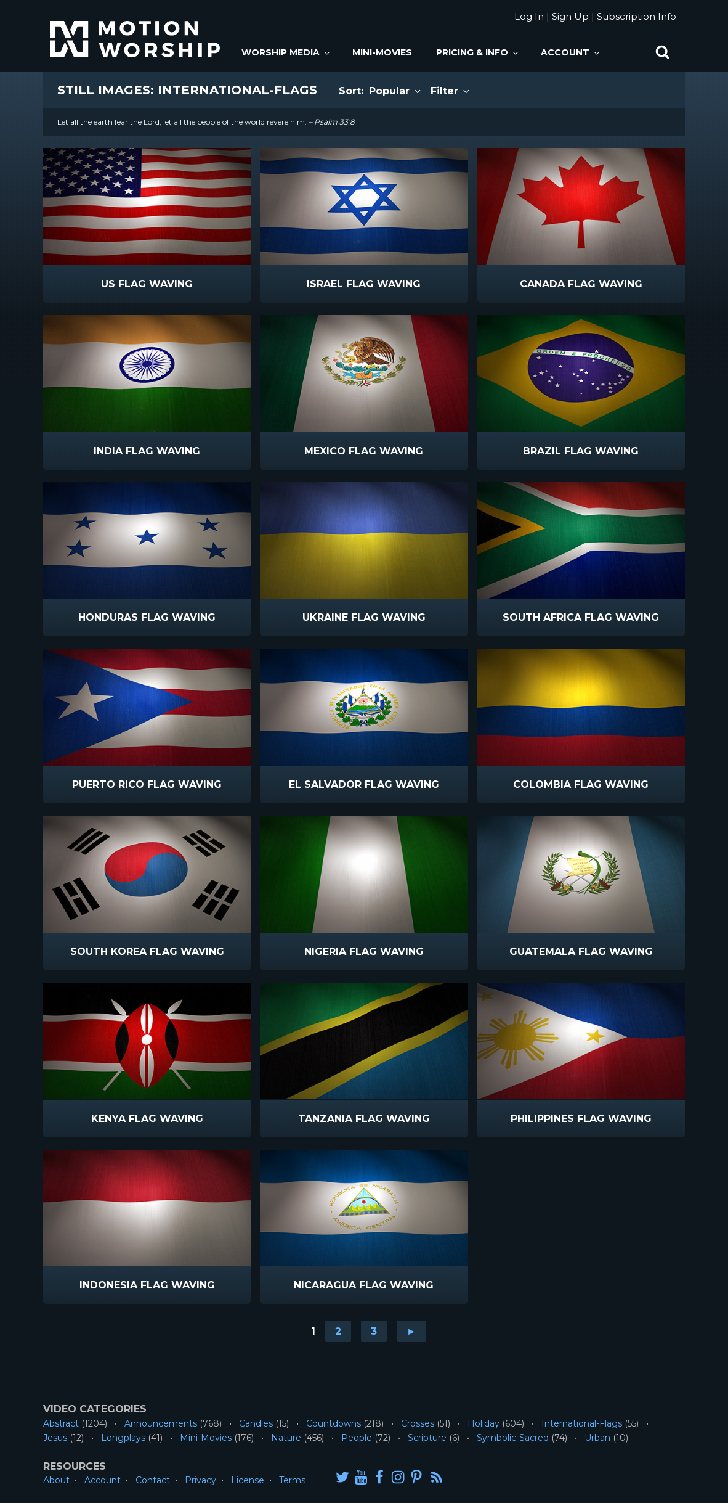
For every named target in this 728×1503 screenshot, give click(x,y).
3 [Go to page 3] (374, 1331)
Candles (256, 1423)
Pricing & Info (478, 52)
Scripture (427, 1437)
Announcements (160, 1423)
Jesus (55, 1437)
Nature (286, 1437)
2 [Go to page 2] (338, 1331)
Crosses (417, 1423)
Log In (529, 16)
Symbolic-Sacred (513, 1437)
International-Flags (581, 1423)
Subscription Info (636, 16)
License (247, 1480)
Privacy (200, 1480)
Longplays (123, 1437)
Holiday (483, 1423)
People (356, 1437)
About (56, 1480)
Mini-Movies (382, 52)
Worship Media (286, 52)
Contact (152, 1480)
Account (571, 52)
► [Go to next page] (411, 1331)
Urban (597, 1437)
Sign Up (570, 16)
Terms (292, 1480)
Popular (396, 91)
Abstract (61, 1423)
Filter (451, 91)
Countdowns (333, 1423)
